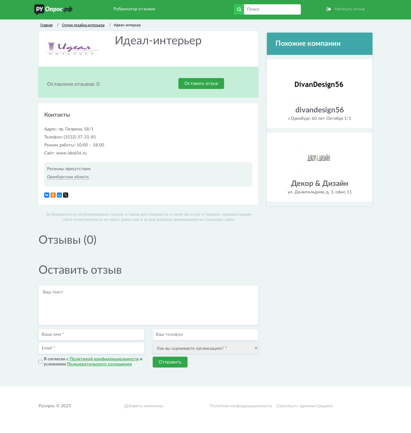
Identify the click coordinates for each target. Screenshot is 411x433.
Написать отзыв (350, 9)
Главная (46, 25)
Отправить (170, 362)
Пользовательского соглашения (99, 364)
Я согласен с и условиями (93, 361)
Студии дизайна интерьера (83, 25)
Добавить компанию (143, 406)
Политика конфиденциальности (241, 406)
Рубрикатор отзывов (134, 9)
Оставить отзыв (201, 83)
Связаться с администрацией (305, 406)
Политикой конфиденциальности (104, 359)
